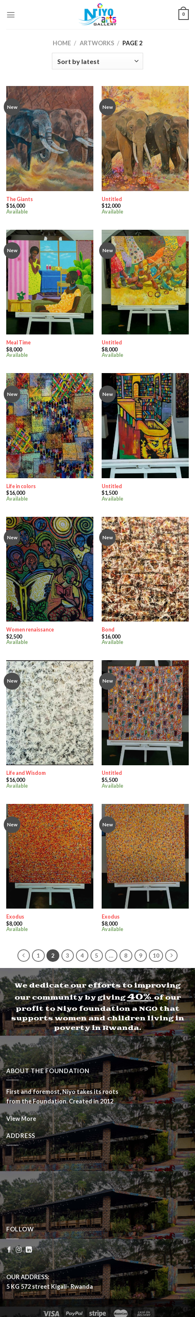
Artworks (97, 43)
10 (156, 955)
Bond (108, 630)
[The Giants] (49, 138)
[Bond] (145, 569)
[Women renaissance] (49, 569)
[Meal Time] (49, 282)
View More (21, 1118)
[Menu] (10, 14)
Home (62, 43)
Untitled (112, 199)
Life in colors (21, 486)
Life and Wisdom (26, 773)
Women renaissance (30, 630)
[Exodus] (49, 856)
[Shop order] (97, 61)
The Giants (19, 199)
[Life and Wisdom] (49, 712)
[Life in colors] (49, 425)
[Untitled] (145, 138)
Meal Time (18, 342)
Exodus (15, 917)
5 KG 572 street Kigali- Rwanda (49, 1286)
